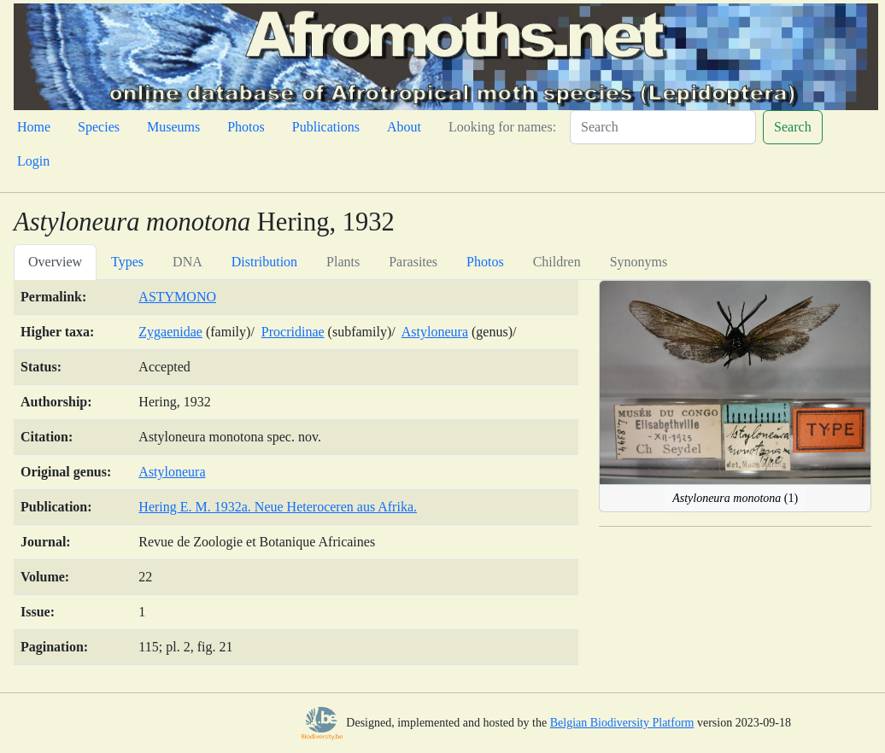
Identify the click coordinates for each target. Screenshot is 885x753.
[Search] (663, 127)
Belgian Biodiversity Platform (622, 722)
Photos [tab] (485, 261)
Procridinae (293, 331)
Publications (326, 127)
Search (793, 127)
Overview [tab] (55, 261)
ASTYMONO (177, 296)
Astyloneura (434, 331)
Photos (246, 127)
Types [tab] (127, 261)
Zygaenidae (170, 331)
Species (99, 127)
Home (33, 127)
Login (33, 161)
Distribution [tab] (264, 261)
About (404, 127)
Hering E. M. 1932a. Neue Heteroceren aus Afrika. (277, 506)
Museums (173, 127)
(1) (735, 498)
